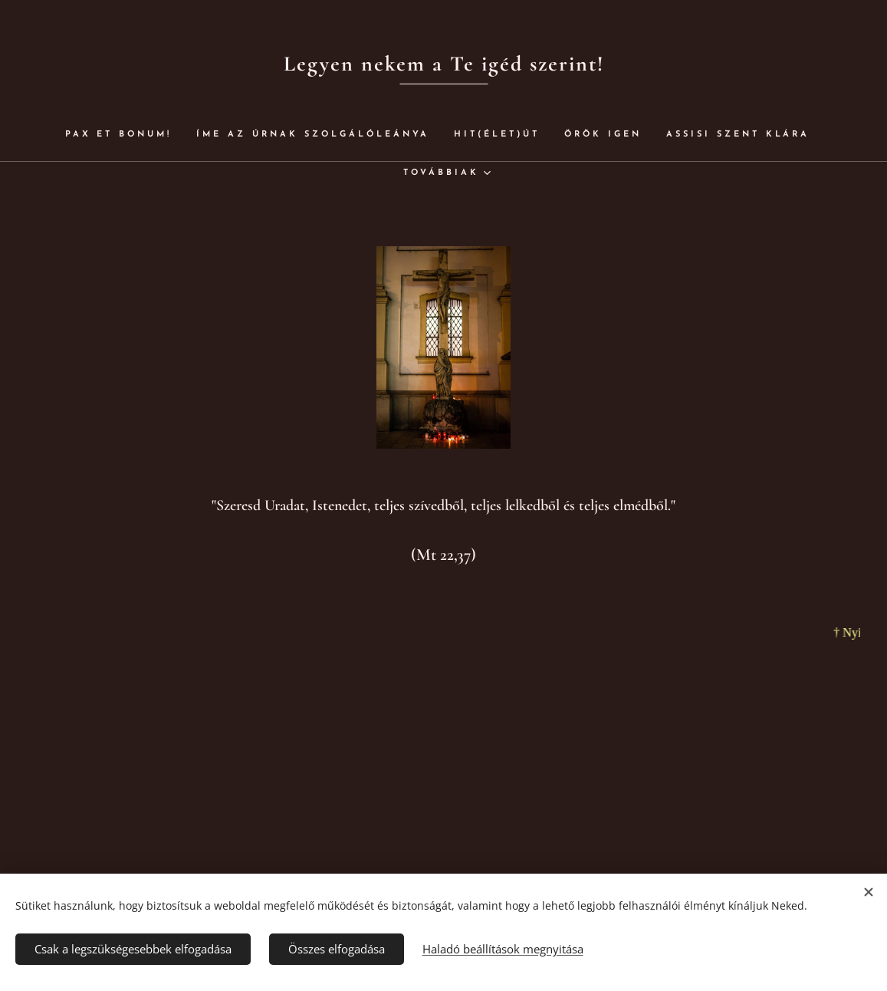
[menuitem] (153, 135)
